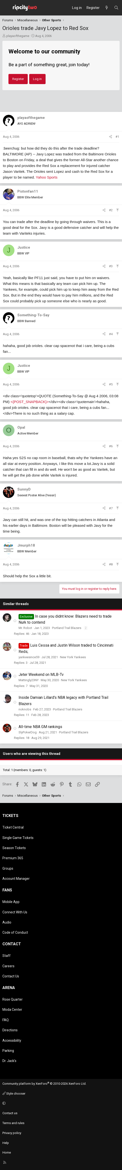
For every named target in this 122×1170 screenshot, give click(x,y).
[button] (60, 1103)
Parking (8, 1051)
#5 (111, 384)
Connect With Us (14, 912)
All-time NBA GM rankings (40, 726)
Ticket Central (13, 827)
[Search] (116, 7)
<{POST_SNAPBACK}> (30, 402)
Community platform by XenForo (44, 1083)
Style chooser (13, 1093)
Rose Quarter (12, 999)
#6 (111, 446)
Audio (6, 922)
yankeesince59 (29, 657)
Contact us (9, 1113)
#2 (111, 210)
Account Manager (16, 879)
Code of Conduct (15, 932)
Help (5, 1143)
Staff (6, 956)
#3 (111, 266)
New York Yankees (73, 657)
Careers (8, 966)
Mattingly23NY (29, 680)
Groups (7, 868)
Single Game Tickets (18, 838)
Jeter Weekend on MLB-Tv (41, 674)
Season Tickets (14, 848)
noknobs (25, 709)
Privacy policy (11, 1133)
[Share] (110, 137)
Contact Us (10, 976)
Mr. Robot (25, 628)
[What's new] (106, 7)
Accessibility (11, 1040)
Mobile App (11, 902)
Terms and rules (13, 1123)
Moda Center (12, 1009)
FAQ (5, 1020)
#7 (111, 508)
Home (6, 1152)
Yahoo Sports (46, 177)
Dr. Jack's (9, 1061)
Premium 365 (12, 858)
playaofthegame (17, 36)
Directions (10, 1030)
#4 (111, 334)
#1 (117, 136)
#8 (111, 564)
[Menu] (6, 8)
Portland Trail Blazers (66, 628)
